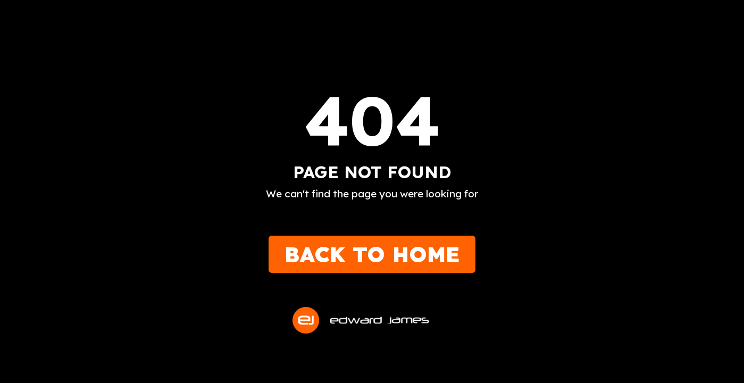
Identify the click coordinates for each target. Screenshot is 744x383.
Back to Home (372, 254)
